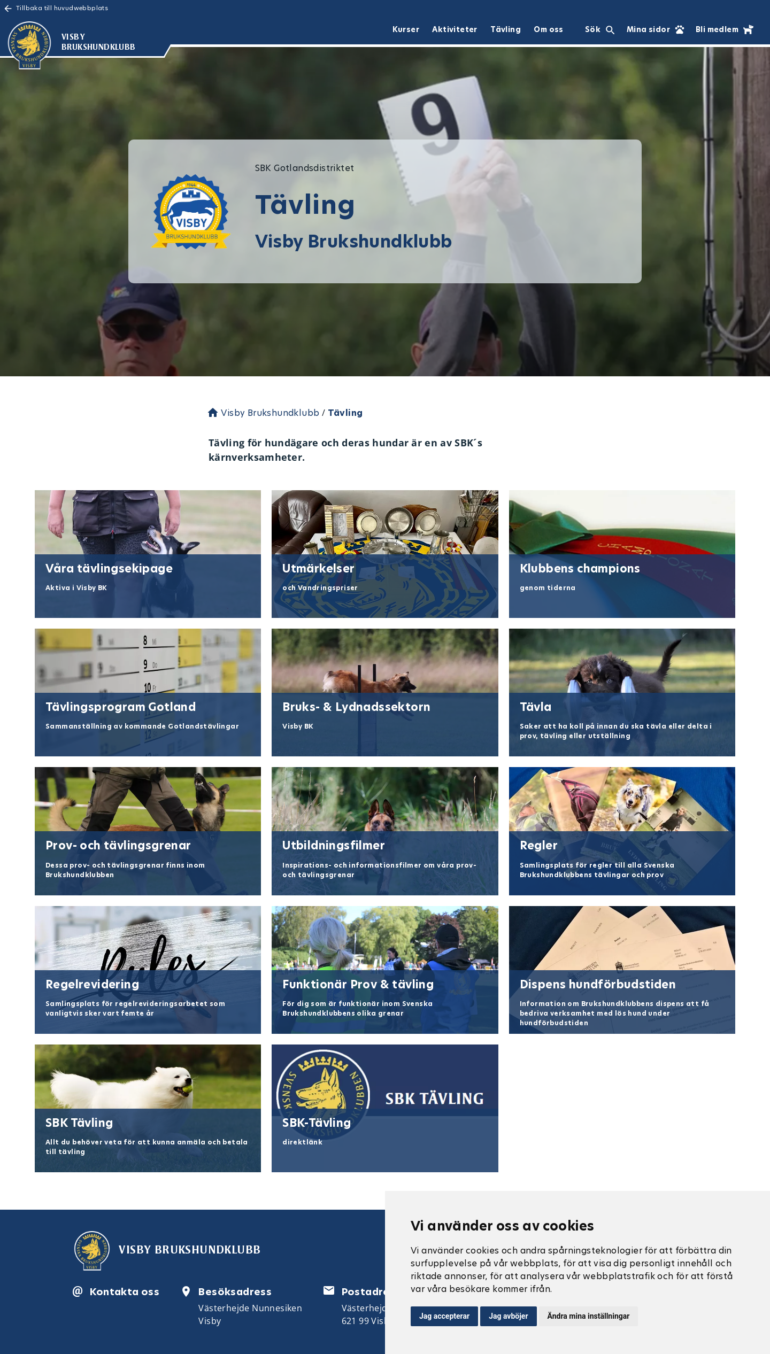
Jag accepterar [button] (444, 1316)
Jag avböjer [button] (508, 1316)
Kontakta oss (124, 1291)
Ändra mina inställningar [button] (589, 1316)
